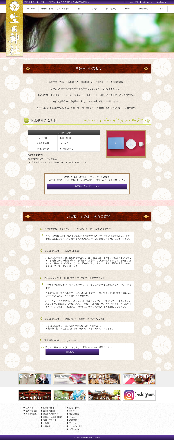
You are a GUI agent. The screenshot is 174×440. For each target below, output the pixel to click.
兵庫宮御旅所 (161, 2)
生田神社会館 (31, 411)
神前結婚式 (143, 9)
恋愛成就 (73, 420)
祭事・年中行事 (63, 9)
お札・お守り (111, 9)
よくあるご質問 (132, 2)
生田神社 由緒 (47, 9)
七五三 (72, 417)
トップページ (30, 9)
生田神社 (29, 408)
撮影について (72, 352)
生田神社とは (49, 408)
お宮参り (95, 9)
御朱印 (127, 9)
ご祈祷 (78, 9)
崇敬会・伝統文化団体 (52, 417)
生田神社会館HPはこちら (87, 186)
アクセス (159, 9)
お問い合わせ (147, 2)
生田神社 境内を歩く (52, 414)
